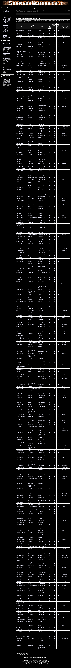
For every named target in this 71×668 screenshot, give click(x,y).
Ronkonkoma (41, 384)
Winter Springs (41, 115)
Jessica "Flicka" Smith (21, 301)
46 (54, 54)
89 (54, 572)
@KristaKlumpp (63, 388)
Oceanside (40, 342)
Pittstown (40, 452)
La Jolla (39, 248)
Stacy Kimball (19, 581)
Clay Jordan (19, 145)
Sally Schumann (20, 541)
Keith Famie (19, 351)
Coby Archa (19, 147)
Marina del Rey (41, 459)
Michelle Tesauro (20, 452)
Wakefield (40, 412)
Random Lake (41, 48)
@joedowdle (63, 315)
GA (42, 414)
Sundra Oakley (19, 595)
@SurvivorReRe (63, 567)
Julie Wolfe (18, 342)
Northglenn (40, 308)
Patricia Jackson (20, 499)
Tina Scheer (19, 616)
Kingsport (40, 607)
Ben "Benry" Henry (20, 74)
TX (41, 81)
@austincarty (63, 68)
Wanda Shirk (19, 634)
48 (54, 33)
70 (54, 145)
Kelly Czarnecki (19, 360)
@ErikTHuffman (63, 210)
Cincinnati (40, 418)
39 (54, 44)
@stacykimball (63, 581)
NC (44, 52)
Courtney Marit (19, 154)
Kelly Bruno (19, 358)
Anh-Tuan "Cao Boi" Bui (21, 56)
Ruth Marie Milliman (20, 532)
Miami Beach (41, 149)
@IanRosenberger (64, 250)
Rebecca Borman (20, 513)
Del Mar (39, 461)
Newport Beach (41, 544)
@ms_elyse (63, 204)
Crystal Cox (19, 157)
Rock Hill (40, 299)
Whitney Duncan (20, 638)
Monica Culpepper (20, 467)
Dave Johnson (19, 175)
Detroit (39, 143)
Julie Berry (18, 340)
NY (45, 63)
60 (54, 46)
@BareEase (63, 198)
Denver (39, 229)
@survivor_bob (63, 520)
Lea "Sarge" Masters (21, 393)
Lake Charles (41, 206)
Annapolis (40, 623)
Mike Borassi (19, 459)
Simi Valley (40, 110)
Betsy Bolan (19, 77)
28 (49, 33)
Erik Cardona (19, 208)
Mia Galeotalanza (20, 439)
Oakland (40, 122)
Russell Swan (19, 530)
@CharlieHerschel (64, 124)
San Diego (40, 33)
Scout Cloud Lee (20, 548)
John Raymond (19, 329)
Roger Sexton (19, 526)
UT (45, 179)
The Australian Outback (31, 182)
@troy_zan (63, 625)
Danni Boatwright (20, 166)
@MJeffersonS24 (64, 445)
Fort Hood (40, 355)
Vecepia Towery (19, 631)
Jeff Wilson (18, 294)
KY (43, 524)
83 (54, 312)
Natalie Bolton (19, 476)
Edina (39, 353)
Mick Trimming (19, 455)
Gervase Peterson (20, 227)
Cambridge (40, 402)
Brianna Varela (19, 103)
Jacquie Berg (19, 255)
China (29, 30)
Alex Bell (18, 39)
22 (49, 61)
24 (49, 41)
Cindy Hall (18, 141)
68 (54, 119)
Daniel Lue (18, 165)
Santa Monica (41, 59)
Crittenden (40, 524)
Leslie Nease (19, 399)
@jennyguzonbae (64, 297)
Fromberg (40, 636)
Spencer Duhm (19, 576)
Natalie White (19, 480)
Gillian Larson (19, 230)
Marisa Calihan (19, 418)
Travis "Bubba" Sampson (22, 621)
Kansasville (40, 395)
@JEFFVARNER (64, 291)
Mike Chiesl (19, 461)
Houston (40, 165)
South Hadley (41, 159)
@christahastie (63, 133)
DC (44, 72)
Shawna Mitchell (20, 565)
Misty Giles (18, 462)
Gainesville (40, 232)
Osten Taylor (19, 493)
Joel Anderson (19, 317)
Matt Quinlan (19, 428)
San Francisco (41, 428)
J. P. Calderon (19, 254)
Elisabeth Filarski (20, 200)
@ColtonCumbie (64, 150)
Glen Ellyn (40, 346)
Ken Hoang (18, 371)
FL (42, 32)
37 (54, 48)
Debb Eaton (19, 181)
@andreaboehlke (64, 48)
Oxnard (39, 400)
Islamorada (40, 312)
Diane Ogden (19, 189)
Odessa (39, 219)
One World (30, 42)
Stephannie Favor (20, 587)
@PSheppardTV (64, 506)
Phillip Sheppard (20, 506)
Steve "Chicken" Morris (21, 590)
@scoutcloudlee (63, 548)
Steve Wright (19, 592)
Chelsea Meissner (20, 128)
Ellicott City (40, 534)
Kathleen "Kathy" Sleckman (20, 346)
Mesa (39, 367)
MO (42, 243)
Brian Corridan (19, 100)
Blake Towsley (19, 81)
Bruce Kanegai (19, 110)
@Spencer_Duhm (64, 576)
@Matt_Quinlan (63, 428)
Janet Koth (18, 277)
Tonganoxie (40, 166)
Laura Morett (19, 391)
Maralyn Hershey (20, 412)
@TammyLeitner (64, 605)
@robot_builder (63, 159)
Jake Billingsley (19, 261)
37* (54, 296)
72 (54, 275)
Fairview (40, 126)
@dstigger (62, 393)
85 (54, 261)
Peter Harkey (19, 504)
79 (54, 110)
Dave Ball (18, 172)
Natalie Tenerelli (20, 478)
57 (54, 229)
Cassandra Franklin (20, 121)
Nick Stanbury (19, 488)
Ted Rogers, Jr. (19, 608)
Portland (40, 168)
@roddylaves (63, 414)
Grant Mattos (19, 234)
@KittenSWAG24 (64, 344)
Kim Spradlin (19, 381)
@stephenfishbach (64, 588)
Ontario (39, 208)
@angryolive (63, 386)
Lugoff (39, 499)
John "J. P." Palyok (20, 321)
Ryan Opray (19, 535)
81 (54, 548)
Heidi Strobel (19, 243)
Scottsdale (40, 518)
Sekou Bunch (19, 553)
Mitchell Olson (19, 465)
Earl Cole (18, 194)
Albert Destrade (19, 35)
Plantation (40, 35)
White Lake (40, 448)
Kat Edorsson (19, 344)
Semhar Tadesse (20, 555)
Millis (39, 504)
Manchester (40, 277)
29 (49, 122)
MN (45, 65)
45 (54, 32)
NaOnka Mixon (19, 474)
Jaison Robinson (20, 259)
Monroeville (40, 150)
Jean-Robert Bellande (21, 284)
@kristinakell (63, 390)
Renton (39, 559)
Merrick (39, 137)
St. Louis (40, 614)
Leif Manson (19, 397)
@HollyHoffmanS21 (64, 246)
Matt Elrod (18, 426)
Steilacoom (40, 486)
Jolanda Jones (19, 331)
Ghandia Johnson (20, 229)
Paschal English (20, 497)
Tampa (39, 274)
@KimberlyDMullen (64, 378)
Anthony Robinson (20, 58)
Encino (39, 296)
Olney (39, 112)
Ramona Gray (19, 511)
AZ (43, 317)
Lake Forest (40, 297)
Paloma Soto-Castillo (21, 495)
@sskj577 (62, 617)
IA (44, 528)
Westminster (40, 371)
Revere (39, 46)
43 (54, 41)
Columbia (40, 257)
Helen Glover (19, 245)
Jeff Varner (18, 291)
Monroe (39, 145)
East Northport (41, 63)
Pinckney (40, 211)
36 (54, 150)
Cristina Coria (19, 156)
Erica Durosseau (20, 206)
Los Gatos (40, 535)
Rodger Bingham (20, 524)
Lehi (39, 333)
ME (42, 67)
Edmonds (40, 103)
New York (40, 96)
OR (44, 108)
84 (54, 308)
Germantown (41, 570)
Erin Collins (18, 213)
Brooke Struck (19, 108)
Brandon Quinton (20, 93)
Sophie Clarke (19, 574)
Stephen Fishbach (20, 588)
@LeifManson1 (63, 397)
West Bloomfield (41, 351)
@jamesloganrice (64, 310)
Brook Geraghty (19, 106)
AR (43, 319)
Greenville (40, 532)
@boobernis (63, 374)
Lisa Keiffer (18, 406)
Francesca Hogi (19, 217)
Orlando (39, 304)
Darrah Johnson (20, 170)
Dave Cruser (19, 173)
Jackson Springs (41, 275)
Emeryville (40, 424)
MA (42, 46)
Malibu (39, 390)
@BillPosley (63, 79)
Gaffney (39, 283)
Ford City (40, 130)
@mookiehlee (63, 471)
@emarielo (63, 215)
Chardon (40, 416)
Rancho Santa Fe (42, 361)
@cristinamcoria (63, 156)
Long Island (40, 550)
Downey (39, 44)
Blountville (40, 621)
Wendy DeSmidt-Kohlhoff (22, 636)
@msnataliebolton (64, 476)
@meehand (63, 179)
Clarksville (40, 241)
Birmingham (40, 252)
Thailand (30, 102)
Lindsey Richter (19, 404)
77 (54, 274)
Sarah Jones (19, 544)
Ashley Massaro (20, 63)
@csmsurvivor (63, 137)
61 (49, 230)
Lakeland (40, 576)
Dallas (39, 81)
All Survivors (19, 14)
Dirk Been (18, 191)
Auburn (39, 184)
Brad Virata (18, 84)
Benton (39, 67)
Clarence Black (19, 143)
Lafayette (40, 374)
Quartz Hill (40, 102)
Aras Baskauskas (20, 59)
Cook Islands (31, 33)
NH (43, 77)
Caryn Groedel (19, 119)
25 (49, 42)
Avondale (40, 317)
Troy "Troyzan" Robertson (19, 625)
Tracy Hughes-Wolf (20, 619)
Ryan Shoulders (20, 537)
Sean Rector (19, 551)
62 (54, 56)
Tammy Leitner (19, 605)
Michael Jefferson (20, 445)
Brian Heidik (19, 102)
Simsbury (40, 612)
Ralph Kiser (19, 509)
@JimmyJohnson (64, 312)
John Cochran (19, 324)
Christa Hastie (19, 133)
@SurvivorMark (63, 420)
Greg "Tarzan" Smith (20, 236)
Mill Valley (40, 422)
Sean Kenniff (19, 550)
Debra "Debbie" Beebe (21, 184)
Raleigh (39, 598)
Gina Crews (19, 232)
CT (43, 612)
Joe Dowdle (19, 315)
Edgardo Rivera (19, 196)
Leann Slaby (19, 395)
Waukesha (40, 215)
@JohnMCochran (64, 324)
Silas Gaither (19, 570)
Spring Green (41, 191)
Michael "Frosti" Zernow (21, 441)
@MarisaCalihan (64, 418)
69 (54, 402)
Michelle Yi (18, 454)
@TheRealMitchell (64, 465)
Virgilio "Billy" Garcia (20, 633)
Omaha (39, 322)
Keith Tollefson (19, 353)
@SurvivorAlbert (64, 35)
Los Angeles (40, 37)
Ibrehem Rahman (20, 252)
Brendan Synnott (20, 96)
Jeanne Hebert (19, 287)
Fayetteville (40, 583)
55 (54, 87)
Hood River (40, 108)
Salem (39, 391)
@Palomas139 (63, 495)
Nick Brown (18, 486)
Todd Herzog (19, 617)
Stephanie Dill (19, 583)
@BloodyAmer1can (64, 211)
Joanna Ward (19, 313)
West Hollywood (41, 117)
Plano (39, 502)
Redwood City (41, 565)
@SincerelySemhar (64, 555)
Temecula (40, 230)
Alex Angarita (19, 37)
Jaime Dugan (19, 257)
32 (49, 30)
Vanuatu (30, 87)
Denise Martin (19, 187)
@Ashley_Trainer (64, 65)
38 (49, 172)
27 (49, 32)
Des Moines (40, 528)
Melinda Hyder (19, 437)
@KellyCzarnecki (64, 360)
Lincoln (39, 189)
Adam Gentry (19, 33)
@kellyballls (63, 364)
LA (44, 54)
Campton (40, 77)
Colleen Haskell (19, 149)
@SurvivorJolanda (64, 331)
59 (54, 185)
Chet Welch (19, 130)
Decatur (39, 472)
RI (43, 245)
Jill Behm (18, 306)
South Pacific (31, 35)
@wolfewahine (63, 342)
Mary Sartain (19, 424)
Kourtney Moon (19, 386)
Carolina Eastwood (20, 117)
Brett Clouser (19, 98)
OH (42, 113)
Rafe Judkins (19, 508)
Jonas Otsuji (19, 333)
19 (49, 91)
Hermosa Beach (41, 490)
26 (49, 35)
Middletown (40, 245)
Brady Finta (19, 87)
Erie (39, 306)
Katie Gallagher (19, 348)
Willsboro (40, 574)
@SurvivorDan (63, 163)
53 (54, 83)
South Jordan (41, 179)
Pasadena (40, 175)
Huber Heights (41, 378)
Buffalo (39, 243)
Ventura (39, 294)
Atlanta (39, 414)
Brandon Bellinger (20, 89)
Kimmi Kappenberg (20, 384)
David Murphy (19, 177)
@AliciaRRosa (63, 42)
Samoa (29, 65)
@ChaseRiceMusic (64, 126)
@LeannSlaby (63, 395)
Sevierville (40, 437)
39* (54, 63)
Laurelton (40, 513)
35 (49, 156)
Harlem (39, 551)
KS (44, 70)
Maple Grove (41, 65)
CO (42, 140)
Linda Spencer (19, 402)
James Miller (19, 270)
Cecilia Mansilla (19, 122)
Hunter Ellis (19, 248)
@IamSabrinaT (63, 539)
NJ (43, 337)
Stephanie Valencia (20, 585)
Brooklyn (40, 373)
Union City (40, 465)
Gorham (39, 340)
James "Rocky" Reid (20, 268)
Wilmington (40, 52)
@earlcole (62, 194)
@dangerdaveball (64, 172)
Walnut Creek (41, 572)
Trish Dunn (18, 623)
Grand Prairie (41, 578)
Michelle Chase (19, 450)
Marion (39, 590)
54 (54, 137)
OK (43, 548)
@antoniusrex (63, 58)
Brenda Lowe (19, 95)
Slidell (39, 329)
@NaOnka (62, 474)
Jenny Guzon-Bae (20, 297)
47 (54, 84)
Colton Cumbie (19, 150)
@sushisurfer (63, 333)
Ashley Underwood (20, 67)
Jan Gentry (18, 274)
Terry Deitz (18, 612)
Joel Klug (18, 319)
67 (54, 130)
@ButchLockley (63, 112)
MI (41, 143)
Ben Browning (19, 76)
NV (43, 204)
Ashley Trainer (19, 65)
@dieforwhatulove (64, 518)
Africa (29, 93)
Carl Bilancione (19, 115)
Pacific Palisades (41, 434)
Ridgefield (40, 337)
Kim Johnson (19, 376)
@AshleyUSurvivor (64, 67)
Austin (39, 213)
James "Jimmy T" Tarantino (20, 266)
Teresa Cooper (19, 610)
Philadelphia (40, 227)
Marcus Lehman (20, 414)
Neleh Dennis (19, 483)
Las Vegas (40, 204)
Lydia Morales (19, 409)
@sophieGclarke (64, 574)
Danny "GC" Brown (20, 168)
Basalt (39, 140)
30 (49, 96)
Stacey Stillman (19, 579)
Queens (39, 522)
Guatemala (30, 46)
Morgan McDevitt (20, 472)
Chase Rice (19, 126)
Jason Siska (19, 281)
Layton (39, 483)
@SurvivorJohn (63, 326)
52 (54, 58)
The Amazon (31, 39)
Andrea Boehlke (20, 48)
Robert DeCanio (20, 522)
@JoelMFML (63, 317)
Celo (39, 220)
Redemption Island (32, 48)
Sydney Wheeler (20, 598)
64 (49, 70)
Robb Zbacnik (19, 518)
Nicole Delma (19, 490)
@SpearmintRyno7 (64, 535)
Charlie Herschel (20, 124)
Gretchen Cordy (19, 241)
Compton (40, 58)
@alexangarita (63, 37)
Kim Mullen (18, 378)
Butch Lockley (19, 112)
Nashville (40, 210)
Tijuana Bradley (19, 614)
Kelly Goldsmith (19, 362)
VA (45, 56)
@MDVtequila (63, 585)
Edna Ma (18, 198)
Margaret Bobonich (20, 416)
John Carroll (19, 322)
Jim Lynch (18, 308)
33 (49, 87)
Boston (39, 161)
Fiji (29, 37)
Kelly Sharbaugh (20, 364)
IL (42, 42)
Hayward (40, 616)
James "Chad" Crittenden (19, 263)
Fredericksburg (41, 619)
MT (43, 636)
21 (49, 48)
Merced (39, 348)
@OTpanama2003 (64, 493)
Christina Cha (19, 135)
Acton (39, 478)
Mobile (39, 270)
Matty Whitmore (19, 435)
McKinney (40, 261)
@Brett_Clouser (63, 98)
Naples (39, 32)
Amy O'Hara (19, 46)
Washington (40, 72)
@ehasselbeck (64, 200)
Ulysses (39, 634)
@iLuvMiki (62, 457)
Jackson (40, 610)
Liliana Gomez (19, 400)
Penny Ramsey (19, 502)
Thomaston (40, 497)
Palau (29, 54)
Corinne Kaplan (19, 152)
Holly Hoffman (19, 246)
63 (54, 49)
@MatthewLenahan (64, 430)
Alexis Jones (19, 41)
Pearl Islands (31, 49)
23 (49, 44)
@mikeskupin (63, 448)
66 (54, 342)
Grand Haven (41, 222)
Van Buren (40, 480)
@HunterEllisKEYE (64, 248)
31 (49, 113)
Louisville (40, 543)
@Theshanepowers (64, 557)
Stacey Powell (19, 578)
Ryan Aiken (18, 534)
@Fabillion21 (63, 338)
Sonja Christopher (20, 572)
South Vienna (41, 131)
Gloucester (40, 266)
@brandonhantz (63, 91)
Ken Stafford (19, 373)
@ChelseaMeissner (64, 128)
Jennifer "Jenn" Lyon (21, 296)
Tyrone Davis (19, 629)
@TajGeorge (63, 602)
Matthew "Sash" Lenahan (19, 430)
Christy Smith (19, 140)
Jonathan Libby (19, 335)
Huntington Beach (42, 86)
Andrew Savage (19, 49)
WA (43, 103)
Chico (39, 301)
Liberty (39, 170)
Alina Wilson (19, 44)
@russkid (62, 530)
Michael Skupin (19, 448)
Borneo (29, 70)
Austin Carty (19, 68)
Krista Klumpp (19, 388)
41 (54, 35)
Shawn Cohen (19, 563)
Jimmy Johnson (19, 312)
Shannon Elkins (19, 562)
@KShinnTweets (64, 367)
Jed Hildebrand (19, 289)
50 (54, 93)
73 (54, 159)
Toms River (40, 439)
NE (42, 189)
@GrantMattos (63, 234)
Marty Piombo (19, 422)
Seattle (39, 445)
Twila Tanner (19, 627)
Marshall (40, 627)
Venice (39, 30)
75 (54, 224)
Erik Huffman (19, 210)
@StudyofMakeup (64, 303)
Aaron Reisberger (20, 30)
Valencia (40, 526)
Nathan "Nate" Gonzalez (21, 481)
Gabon (29, 32)
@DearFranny (63, 217)
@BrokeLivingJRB (64, 284)
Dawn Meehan (19, 179)
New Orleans (41, 54)
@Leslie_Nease (63, 399)
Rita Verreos (19, 516)
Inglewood (40, 629)
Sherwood (40, 319)
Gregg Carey (19, 239)
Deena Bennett (19, 185)
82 (54, 376)
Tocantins (30, 96)
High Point (40, 68)
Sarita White (19, 546)
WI (45, 48)
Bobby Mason (19, 83)
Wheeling (40, 471)
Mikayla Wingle (19, 457)
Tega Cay (40, 399)
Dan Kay (18, 161)
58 (54, 102)
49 (54, 113)
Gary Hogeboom (20, 222)
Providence (40, 508)
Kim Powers (19, 380)
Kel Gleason (19, 355)
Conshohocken (41, 380)
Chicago (40, 42)
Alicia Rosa (18, 42)
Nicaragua (30, 44)
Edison (39, 511)
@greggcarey (63, 239)
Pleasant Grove (41, 617)
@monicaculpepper (64, 467)
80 (54, 526)
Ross (39, 600)
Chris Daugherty (20, 131)
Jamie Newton (19, 272)
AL (44, 150)
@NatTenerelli (63, 478)
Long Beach (40, 585)
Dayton (39, 113)
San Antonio (40, 381)
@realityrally (63, 230)
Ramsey (39, 224)
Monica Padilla (19, 469)
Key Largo (40, 250)
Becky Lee (18, 72)
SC (42, 61)
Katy (39, 91)
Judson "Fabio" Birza (21, 338)
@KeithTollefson (63, 353)
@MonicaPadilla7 (64, 469)
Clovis (39, 491)
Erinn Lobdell (19, 215)
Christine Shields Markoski (20, 138)
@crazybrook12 (63, 106)
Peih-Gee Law (19, 500)
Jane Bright (18, 275)
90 (54, 70)
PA (43, 130)
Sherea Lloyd (19, 567)
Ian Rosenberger (20, 250)
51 (54, 30)
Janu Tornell (19, 279)
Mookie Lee (19, 471)
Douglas (40, 187)
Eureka (39, 246)
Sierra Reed (19, 569)
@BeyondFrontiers (64, 432)
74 (54, 112)
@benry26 (62, 74)
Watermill (40, 163)
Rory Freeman (19, 528)
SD (42, 246)
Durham (39, 157)
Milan (39, 181)
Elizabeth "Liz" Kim (20, 203)
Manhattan (40, 89)
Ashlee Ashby (19, 61)
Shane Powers (19, 557)
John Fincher (19, 326)
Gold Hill (40, 238)
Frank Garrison (19, 219)
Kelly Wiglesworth (20, 369)
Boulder (39, 581)
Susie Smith (19, 597)
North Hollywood (41, 272)
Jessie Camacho (20, 304)
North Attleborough (42, 286)
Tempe (39, 488)
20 (49, 367)
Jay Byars (18, 283)
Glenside (40, 530)
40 (54, 42)
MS (42, 170)
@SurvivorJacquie (64, 255)
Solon (39, 119)
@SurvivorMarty (63, 422)
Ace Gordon (19, 32)
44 (54, 61)
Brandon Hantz (19, 91)
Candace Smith (19, 113)
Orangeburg (40, 313)
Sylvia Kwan (19, 600)
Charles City (40, 597)
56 (54, 39)
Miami (39, 95)
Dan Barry (18, 159)
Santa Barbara (41, 255)
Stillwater (40, 548)
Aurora (39, 515)
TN (43, 210)
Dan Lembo (19, 163)
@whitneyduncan (64, 638)
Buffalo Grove (41, 360)
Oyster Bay (40, 376)
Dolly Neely (18, 192)
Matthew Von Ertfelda (21, 432)
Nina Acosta (19, 491)
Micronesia (30, 41)
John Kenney (19, 328)
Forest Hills (40, 420)
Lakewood (40, 409)
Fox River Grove (41, 281)
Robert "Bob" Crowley (21, 520)
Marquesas (30, 220)
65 (54, 77)
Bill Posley (18, 79)
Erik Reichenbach (20, 211)
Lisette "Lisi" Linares (20, 408)
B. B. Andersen (19, 70)
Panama (30, 59)
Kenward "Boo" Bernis (21, 374)
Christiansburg (41, 56)
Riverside (40, 185)
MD (44, 534)
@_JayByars (63, 283)
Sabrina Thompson (20, 539)
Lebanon (40, 509)
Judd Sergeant (19, 337)
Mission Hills (40, 70)
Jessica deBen (19, 303)
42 (49, 56)
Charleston (40, 128)
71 (54, 115)
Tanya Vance (19, 607)
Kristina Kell (19, 390)
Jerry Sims (18, 299)
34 (54, 91)
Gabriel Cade (19, 220)
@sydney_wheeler (64, 598)
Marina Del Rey (41, 254)
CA (42, 30)
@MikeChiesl (63, 461)
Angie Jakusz (19, 54)
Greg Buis (18, 238)
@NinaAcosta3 (63, 491)
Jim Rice (18, 310)
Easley (39, 61)
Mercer (39, 192)
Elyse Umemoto (19, 204)
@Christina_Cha (64, 135)
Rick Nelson (19, 515)
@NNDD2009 (63, 490)
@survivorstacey (64, 578)
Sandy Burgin (19, 543)
